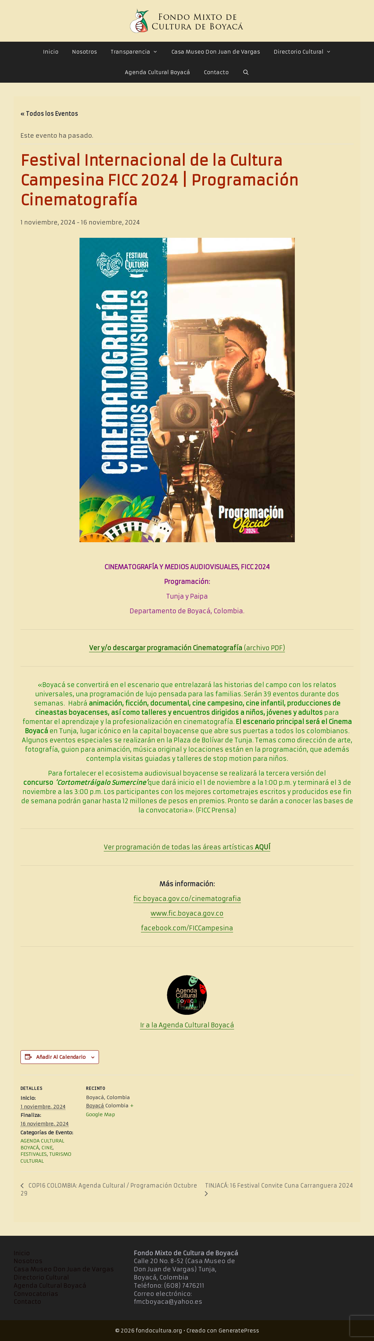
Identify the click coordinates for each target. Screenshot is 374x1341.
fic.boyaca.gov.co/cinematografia (187, 899)
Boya (218, 1025)
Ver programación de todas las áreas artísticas (187, 847)
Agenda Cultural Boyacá (157, 72)
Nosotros (84, 52)
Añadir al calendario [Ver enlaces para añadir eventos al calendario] (61, 1057)
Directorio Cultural (306, 52)
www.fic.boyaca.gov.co (187, 913)
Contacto (216, 72)
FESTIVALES (33, 1154)
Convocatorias (36, 1294)
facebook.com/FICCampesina (187, 928)
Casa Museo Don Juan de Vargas (215, 52)
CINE (47, 1148)
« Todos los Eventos (49, 113)
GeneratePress (238, 1330)
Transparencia (137, 52)
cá (230, 1025)
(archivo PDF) (187, 648)
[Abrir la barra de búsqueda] (245, 72)
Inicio (50, 52)
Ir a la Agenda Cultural (175, 1025)
